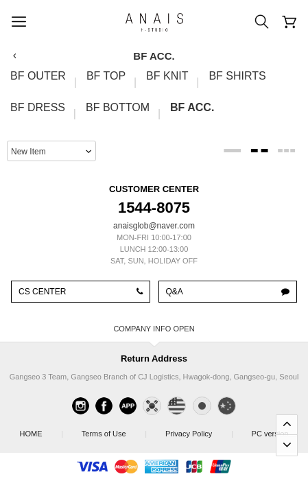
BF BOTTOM (118, 107)
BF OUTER (38, 76)
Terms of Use (113, 430)
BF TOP (106, 76)
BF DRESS (37, 107)
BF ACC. (192, 107)
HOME (41, 430)
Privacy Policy (198, 430)
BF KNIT (167, 76)
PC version (270, 434)
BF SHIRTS (237, 76)
